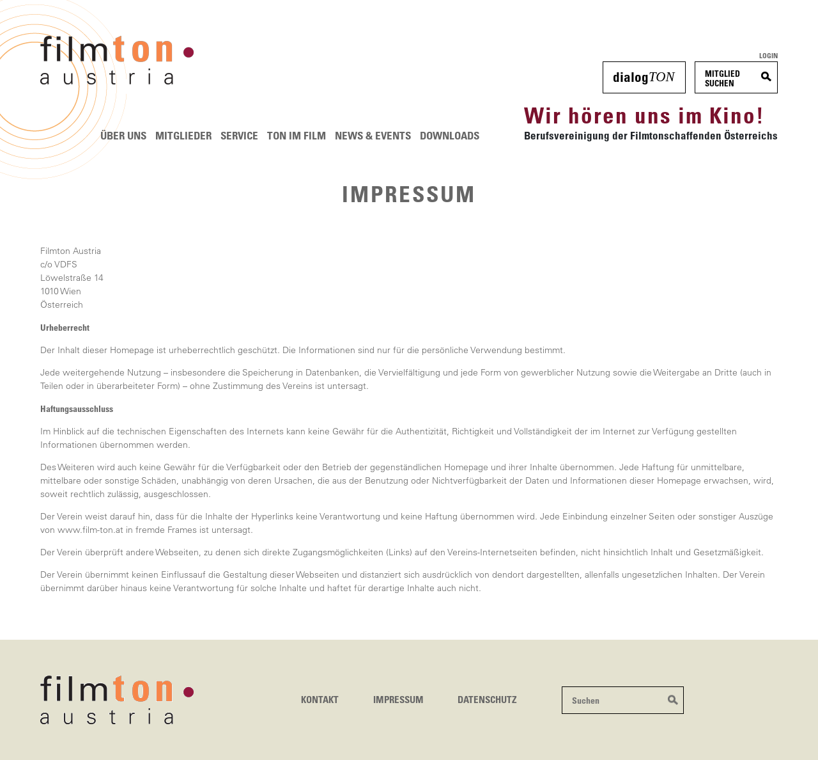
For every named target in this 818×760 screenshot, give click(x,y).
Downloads (449, 135)
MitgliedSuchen (722, 78)
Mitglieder (183, 135)
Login (768, 55)
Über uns (123, 135)
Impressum (398, 699)
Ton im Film (296, 135)
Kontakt (320, 699)
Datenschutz (487, 699)
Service (239, 135)
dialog (643, 76)
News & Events (373, 135)
